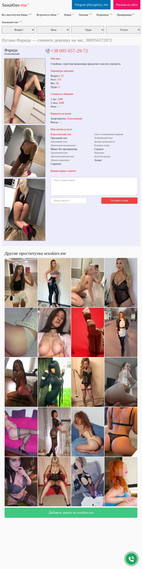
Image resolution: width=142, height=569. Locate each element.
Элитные (85, 14)
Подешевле (104, 14)
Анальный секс (12, 22)
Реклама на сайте (127, 4)
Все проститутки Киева (17, 14)
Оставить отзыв (119, 200)
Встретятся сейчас (48, 14)
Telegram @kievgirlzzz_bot (91, 4)
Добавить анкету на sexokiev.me (71, 512)
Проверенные (125, 14)
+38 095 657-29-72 (69, 50)
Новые (69, 14)
